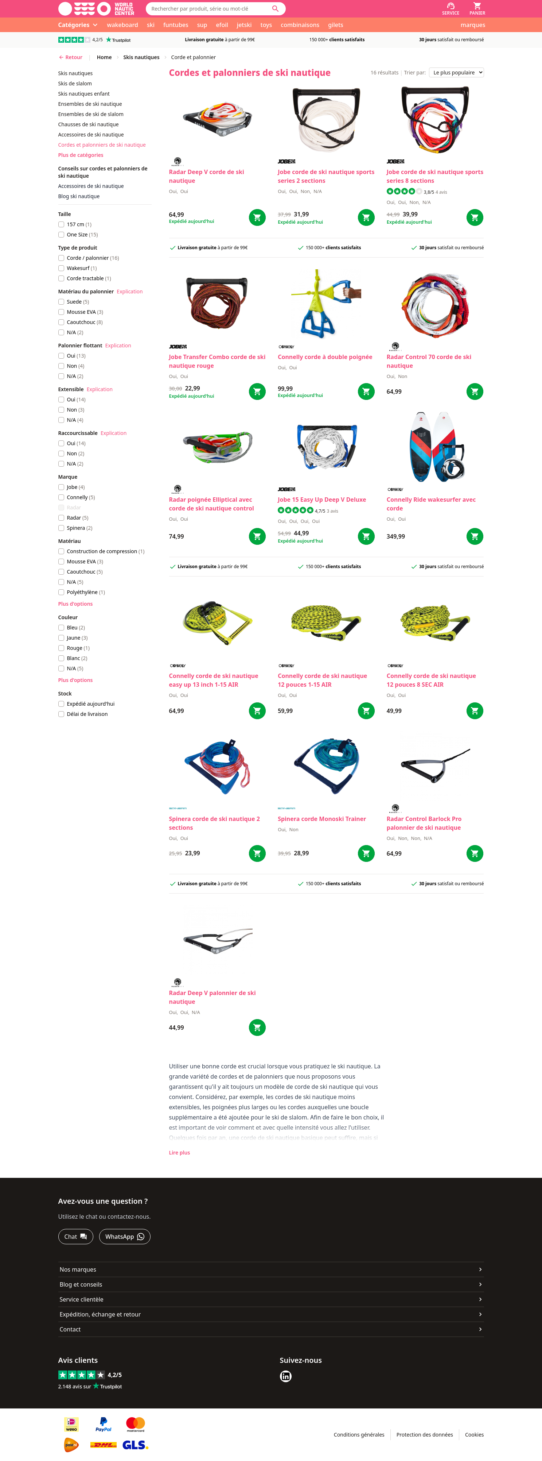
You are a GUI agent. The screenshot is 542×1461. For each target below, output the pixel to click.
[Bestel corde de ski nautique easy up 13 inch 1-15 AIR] (257, 711)
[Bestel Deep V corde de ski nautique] (257, 217)
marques (473, 25)
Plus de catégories (81, 154)
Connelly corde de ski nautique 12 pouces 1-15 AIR (322, 680)
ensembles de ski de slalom (91, 114)
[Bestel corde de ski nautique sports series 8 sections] (475, 217)
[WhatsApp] (124, 1236)
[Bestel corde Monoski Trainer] (366, 853)
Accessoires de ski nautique (91, 185)
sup (202, 25)
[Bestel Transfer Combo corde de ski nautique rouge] (257, 391)
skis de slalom (75, 83)
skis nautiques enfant (84, 93)
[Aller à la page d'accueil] (96, 9)
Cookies (474, 1434)
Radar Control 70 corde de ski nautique (429, 361)
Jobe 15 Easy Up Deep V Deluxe (322, 500)
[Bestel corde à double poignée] (366, 391)
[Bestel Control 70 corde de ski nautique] (475, 391)
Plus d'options (75, 603)
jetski (244, 25)
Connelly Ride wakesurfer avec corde (431, 504)
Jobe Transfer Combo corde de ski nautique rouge (217, 361)
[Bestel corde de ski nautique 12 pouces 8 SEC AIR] (475, 711)
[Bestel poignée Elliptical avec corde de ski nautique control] (257, 536)
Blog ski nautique (79, 196)
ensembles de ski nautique (90, 103)
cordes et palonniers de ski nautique (102, 144)
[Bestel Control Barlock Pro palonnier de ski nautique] (475, 853)
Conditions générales (359, 1434)
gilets (335, 25)
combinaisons (300, 25)
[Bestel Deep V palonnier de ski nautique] (257, 1027)
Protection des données (425, 1434)
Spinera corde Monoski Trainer (322, 819)
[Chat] (76, 1236)
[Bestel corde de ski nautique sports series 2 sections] (366, 217)
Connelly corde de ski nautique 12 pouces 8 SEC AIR (431, 680)
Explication (130, 291)
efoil (222, 25)
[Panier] (477, 9)
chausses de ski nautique (88, 124)
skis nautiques (75, 73)
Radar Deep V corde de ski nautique (206, 176)
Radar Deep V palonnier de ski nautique (212, 997)
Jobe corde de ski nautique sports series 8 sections (435, 176)
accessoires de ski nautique (91, 134)
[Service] (450, 9)
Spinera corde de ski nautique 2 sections (214, 823)
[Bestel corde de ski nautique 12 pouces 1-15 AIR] (366, 711)
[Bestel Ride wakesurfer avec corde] (475, 536)
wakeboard (122, 25)
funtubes (175, 25)
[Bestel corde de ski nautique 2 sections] (257, 853)
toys (266, 25)
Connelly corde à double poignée (325, 357)
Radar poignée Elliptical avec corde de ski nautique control (211, 504)
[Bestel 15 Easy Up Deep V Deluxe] (366, 536)
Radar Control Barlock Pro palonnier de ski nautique (424, 823)
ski (151, 25)
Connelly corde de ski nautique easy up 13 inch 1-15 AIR (213, 680)
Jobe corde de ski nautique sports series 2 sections (326, 176)
